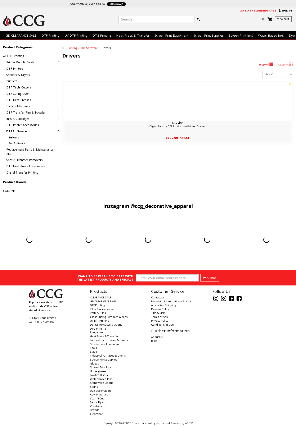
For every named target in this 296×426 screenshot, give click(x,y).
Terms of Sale (160, 317)
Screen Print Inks (241, 35)
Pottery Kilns (98, 313)
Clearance (96, 414)
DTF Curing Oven (18, 94)
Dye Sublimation (100, 391)
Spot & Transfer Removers (24, 160)
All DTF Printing (13, 56)
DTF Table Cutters (18, 87)
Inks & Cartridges (32, 119)
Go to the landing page (258, 10)
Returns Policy (160, 309)
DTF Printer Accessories (22, 125)
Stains (94, 387)
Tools (93, 348)
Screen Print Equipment (171, 35)
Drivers (14, 137)
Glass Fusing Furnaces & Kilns (109, 317)
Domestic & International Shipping (172, 301)
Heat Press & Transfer (132, 35)
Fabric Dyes (97, 402)
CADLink (9, 191)
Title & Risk (158, 313)
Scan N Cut (97, 398)
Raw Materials (99, 394)
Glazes (94, 363)
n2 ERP (189, 423)
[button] (285, 11)
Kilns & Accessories (102, 309)
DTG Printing (102, 35)
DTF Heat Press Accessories (25, 166)
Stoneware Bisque (101, 383)
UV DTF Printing (76, 35)
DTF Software (32, 131)
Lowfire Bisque (99, 375)
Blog (154, 341)
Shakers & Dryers (18, 75)
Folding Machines (18, 106)
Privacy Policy (159, 320)
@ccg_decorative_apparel (161, 205)
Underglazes (98, 371)
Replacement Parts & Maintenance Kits (32, 151)
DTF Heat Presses (18, 100)
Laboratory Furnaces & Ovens (109, 340)
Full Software (17, 143)
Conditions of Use (162, 324)
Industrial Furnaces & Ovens (108, 355)
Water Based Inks (271, 35)
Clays (93, 352)
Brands (94, 410)
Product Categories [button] (18, 47)
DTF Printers (14, 68)
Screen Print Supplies (208, 35)
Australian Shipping (163, 305)
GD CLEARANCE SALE (21, 35)
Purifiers (11, 81)
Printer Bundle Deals (32, 62)
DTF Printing (50, 35)
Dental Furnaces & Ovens (106, 324)
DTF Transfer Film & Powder (32, 112)
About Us (157, 337)
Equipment (97, 332)
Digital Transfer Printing (22, 172)
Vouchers (96, 406)
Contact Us (158, 297)
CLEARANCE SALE (100, 297)
